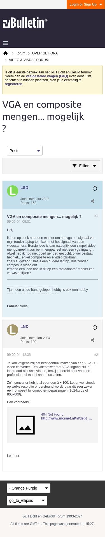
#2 (96, 355)
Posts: (25, 203)
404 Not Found (52, 414)
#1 (96, 216)
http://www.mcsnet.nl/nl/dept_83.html (71, 418)
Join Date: (28, 199)
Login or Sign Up (85, 4)
